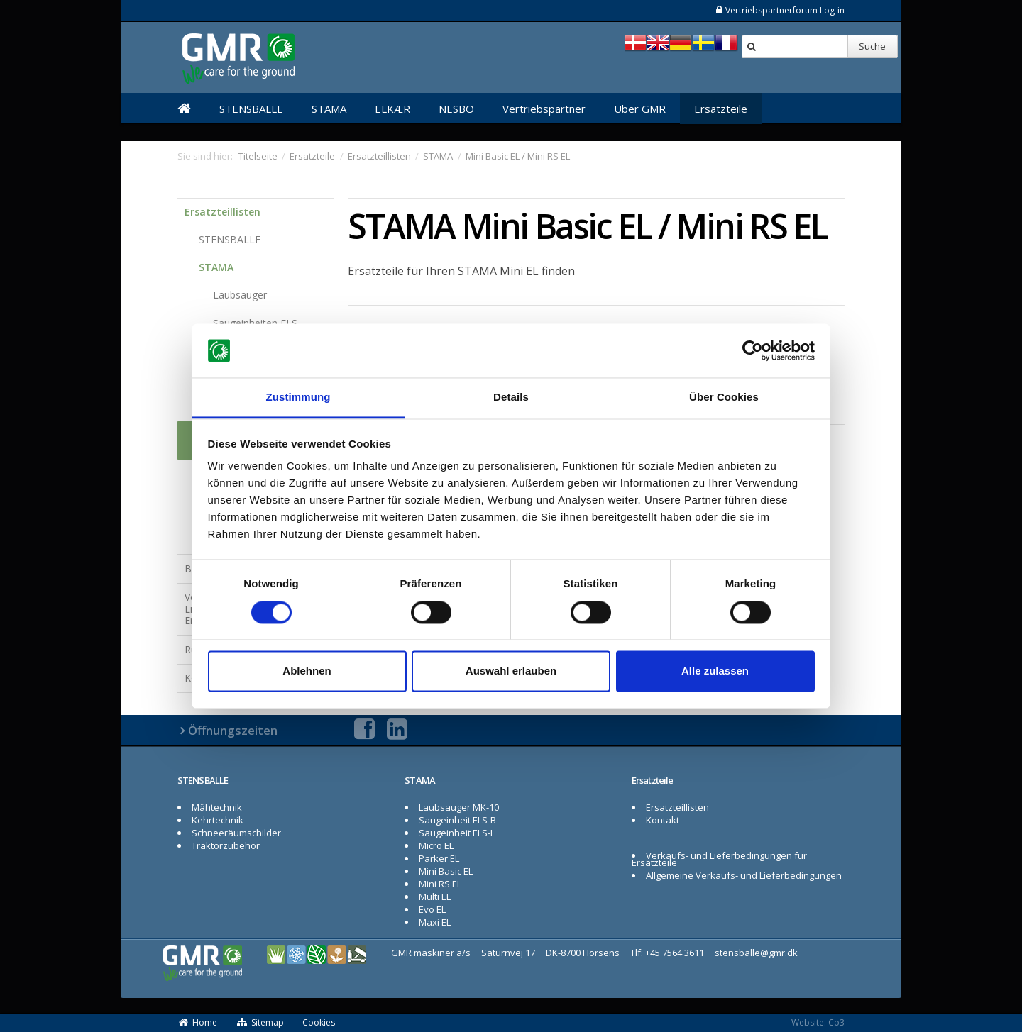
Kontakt (662, 820)
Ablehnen (306, 671)
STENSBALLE (251, 108)
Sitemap (260, 1022)
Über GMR (640, 108)
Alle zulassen (715, 671)
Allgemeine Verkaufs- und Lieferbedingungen (744, 875)
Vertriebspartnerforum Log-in (780, 10)
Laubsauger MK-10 (459, 807)
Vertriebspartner (544, 108)
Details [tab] (511, 398)
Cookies (318, 1022)
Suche (872, 46)
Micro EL (436, 845)
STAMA (329, 108)
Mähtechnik (217, 807)
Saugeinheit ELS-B (457, 820)
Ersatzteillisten (222, 211)
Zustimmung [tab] (298, 398)
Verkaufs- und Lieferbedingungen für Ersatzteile (719, 859)
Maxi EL (435, 922)
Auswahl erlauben (511, 671)
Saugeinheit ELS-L (457, 832)
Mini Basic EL (446, 871)
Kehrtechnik (217, 820)
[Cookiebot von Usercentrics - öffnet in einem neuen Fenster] (753, 350)
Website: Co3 (818, 1022)
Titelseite (258, 156)
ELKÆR (392, 108)
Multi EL (435, 896)
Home (197, 1022)
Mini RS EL (440, 883)
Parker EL (439, 858)
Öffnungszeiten (233, 730)
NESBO (456, 108)
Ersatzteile (720, 108)
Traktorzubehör (226, 845)
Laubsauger (240, 294)
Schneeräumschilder (236, 832)
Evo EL (432, 909)
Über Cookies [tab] (724, 398)
